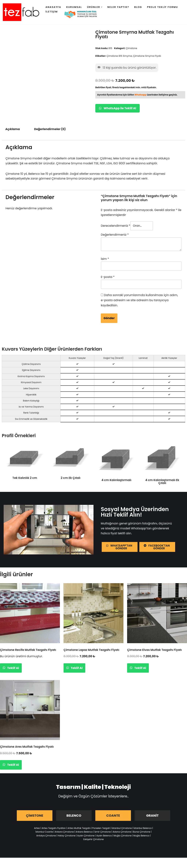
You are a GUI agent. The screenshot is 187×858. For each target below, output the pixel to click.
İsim (105, 259)
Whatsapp (140, 95)
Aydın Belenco (104, 835)
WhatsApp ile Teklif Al (117, 108)
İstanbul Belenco (143, 828)
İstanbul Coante (44, 832)
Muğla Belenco (141, 835)
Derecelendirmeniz (115, 226)
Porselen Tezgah (101, 828)
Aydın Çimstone (86, 835)
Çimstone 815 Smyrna (119, 56)
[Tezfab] (21, 12)
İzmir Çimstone (102, 832)
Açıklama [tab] (12, 129)
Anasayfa (53, 7)
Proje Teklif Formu (162, 7)
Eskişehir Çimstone (93, 839)
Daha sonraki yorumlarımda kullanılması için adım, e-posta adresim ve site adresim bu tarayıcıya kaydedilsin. (139, 300)
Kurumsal (74, 7)
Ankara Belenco (84, 832)
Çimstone (132, 48)
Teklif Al (13, 668)
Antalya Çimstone (46, 835)
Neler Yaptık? (118, 7)
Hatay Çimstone (66, 835)
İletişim (51, 11)
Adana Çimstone (122, 832)
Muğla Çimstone (122, 835)
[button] (101, 7)
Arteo (37, 828)
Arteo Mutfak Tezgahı (79, 828)
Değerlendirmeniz (115, 235)
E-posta (108, 277)
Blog (138, 7)
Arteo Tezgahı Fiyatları (54, 828)
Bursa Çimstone (141, 832)
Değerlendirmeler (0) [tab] (50, 129)
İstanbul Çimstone (122, 828)
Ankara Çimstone (64, 832)
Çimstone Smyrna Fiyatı (147, 56)
